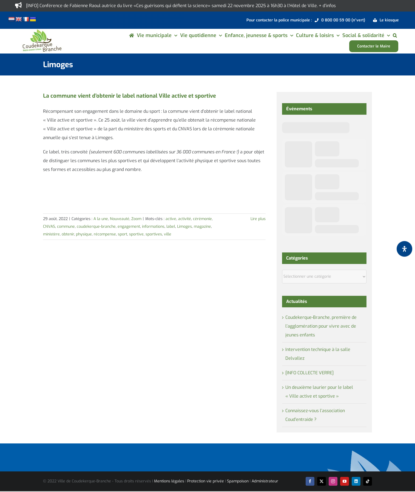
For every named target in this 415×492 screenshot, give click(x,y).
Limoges (184, 226)
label (170, 226)
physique (84, 234)
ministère (51, 234)
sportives (154, 234)
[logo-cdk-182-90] (42, 31)
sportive (136, 234)
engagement (129, 226)
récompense (105, 234)
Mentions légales (169, 481)
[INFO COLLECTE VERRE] (309, 373)
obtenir (68, 234)
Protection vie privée (205, 481)
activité (184, 218)
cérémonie (202, 218)
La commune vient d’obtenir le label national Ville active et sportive (129, 96)
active (171, 218)
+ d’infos (327, 6)
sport (122, 234)
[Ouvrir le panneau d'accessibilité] (404, 249)
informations (153, 226)
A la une (100, 218)
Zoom (136, 218)
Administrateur (265, 481)
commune (66, 226)
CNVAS (49, 226)
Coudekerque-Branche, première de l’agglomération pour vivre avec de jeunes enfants (321, 326)
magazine (202, 226)
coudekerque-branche (96, 226)
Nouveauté (119, 218)
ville (167, 234)
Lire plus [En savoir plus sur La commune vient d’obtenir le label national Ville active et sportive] (258, 218)
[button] (395, 35)
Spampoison (238, 481)
